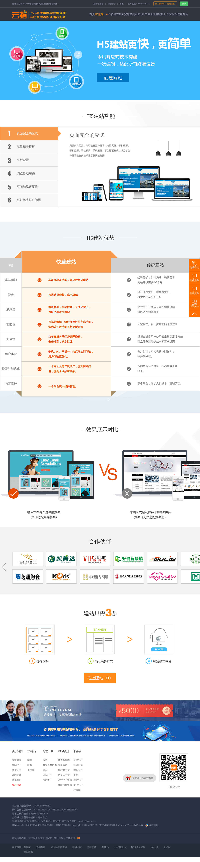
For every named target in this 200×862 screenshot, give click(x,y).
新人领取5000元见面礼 (165, 3)
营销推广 (47, 780)
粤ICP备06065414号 (31, 825)
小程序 (30, 770)
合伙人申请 (64, 775)
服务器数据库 (50, 765)
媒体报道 (78, 765)
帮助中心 (112, 3)
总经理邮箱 (99, 3)
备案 (122, 3)
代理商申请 (64, 770)
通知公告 (78, 770)
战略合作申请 (65, 785)
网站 (29, 760)
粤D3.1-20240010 (39, 813)
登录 (184, 3)
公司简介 (16, 760)
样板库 (77, 790)
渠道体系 (62, 765)
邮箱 (45, 770)
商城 (29, 765)
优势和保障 (64, 760)
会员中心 (78, 760)
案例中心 (78, 785)
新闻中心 (16, 765)
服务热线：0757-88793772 (139, 3)
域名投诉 (16, 785)
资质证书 (16, 770)
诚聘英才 (16, 775)
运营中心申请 (65, 780)
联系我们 (16, 780)
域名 (45, 760)
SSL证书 (47, 775)
